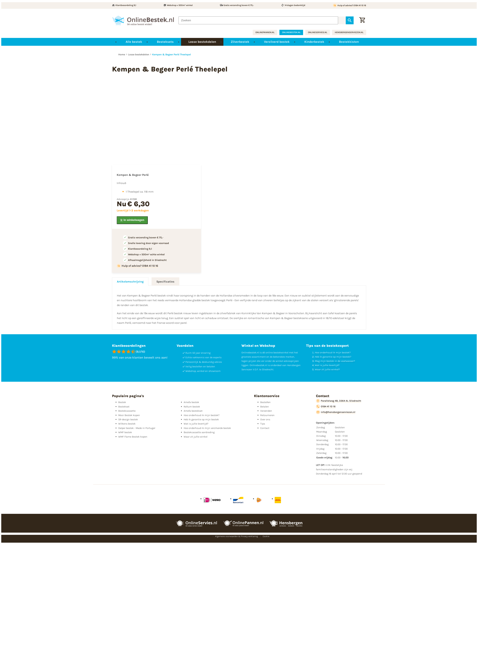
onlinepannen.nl (265, 32)
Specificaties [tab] (165, 281)
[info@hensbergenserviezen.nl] (335, 412)
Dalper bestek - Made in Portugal (136, 428)
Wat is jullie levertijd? (327, 365)
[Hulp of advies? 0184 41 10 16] (349, 5)
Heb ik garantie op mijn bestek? (333, 356)
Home (121, 54)
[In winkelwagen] (132, 220)
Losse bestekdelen (138, 54)
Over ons (265, 419)
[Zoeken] (258, 20)
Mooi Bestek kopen (129, 415)
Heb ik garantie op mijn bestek (201, 419)
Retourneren (267, 415)
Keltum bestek (192, 406)
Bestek (122, 402)
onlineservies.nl (317, 32)
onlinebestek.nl (291, 32)
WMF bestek (125, 432)
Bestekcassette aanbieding (199, 432)
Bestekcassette (127, 410)
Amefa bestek (191, 402)
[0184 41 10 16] (326, 406)
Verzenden (266, 410)
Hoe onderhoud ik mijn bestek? (333, 352)
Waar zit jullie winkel (195, 436)
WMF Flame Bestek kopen (132, 436)
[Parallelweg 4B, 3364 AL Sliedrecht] (338, 401)
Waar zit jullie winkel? (327, 369)
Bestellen (265, 402)
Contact (264, 428)
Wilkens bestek (127, 423)
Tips (262, 423)
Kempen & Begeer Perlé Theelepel (171, 54)
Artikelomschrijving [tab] (130, 281)
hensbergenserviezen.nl (349, 32)
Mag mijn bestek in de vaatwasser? (335, 360)
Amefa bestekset (193, 410)
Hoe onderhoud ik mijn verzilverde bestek (207, 428)
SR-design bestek (128, 419)
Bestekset (123, 406)
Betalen (264, 406)
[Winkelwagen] (362, 20)
